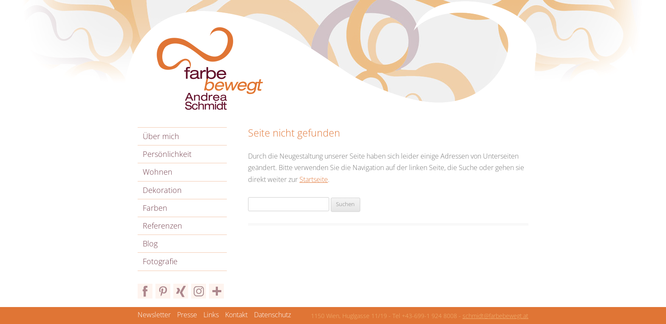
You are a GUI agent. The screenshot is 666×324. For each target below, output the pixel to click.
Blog (150, 243)
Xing (180, 291)
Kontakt (236, 314)
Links (211, 314)
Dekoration (162, 190)
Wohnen (157, 172)
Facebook (145, 291)
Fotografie (160, 261)
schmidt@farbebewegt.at (495, 316)
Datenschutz (272, 314)
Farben (155, 208)
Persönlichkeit (167, 154)
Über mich (161, 136)
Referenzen (162, 226)
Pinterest (162, 291)
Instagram (198, 291)
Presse (187, 314)
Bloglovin (216, 291)
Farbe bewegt (210, 68)
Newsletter (154, 314)
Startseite (313, 179)
